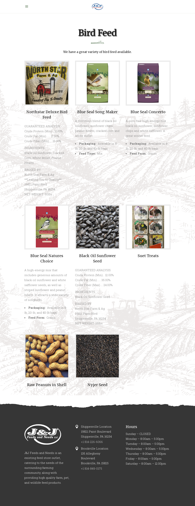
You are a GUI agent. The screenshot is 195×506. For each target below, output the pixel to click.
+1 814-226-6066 (92, 442)
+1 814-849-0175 (91, 468)
